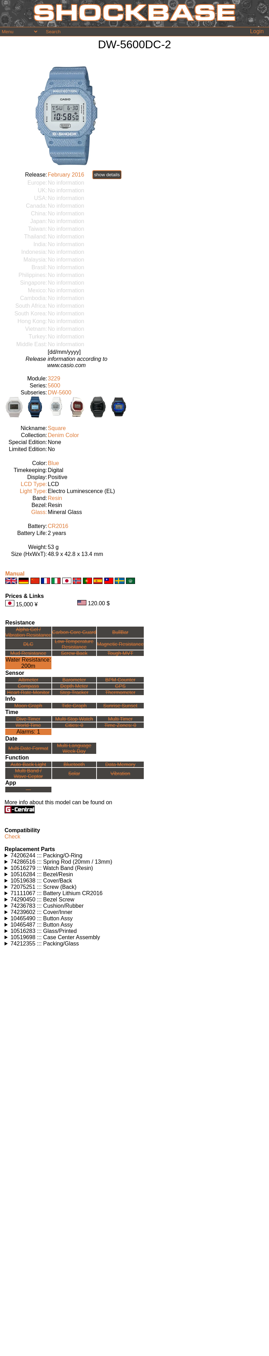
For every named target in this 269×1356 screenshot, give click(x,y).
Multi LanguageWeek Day (74, 748)
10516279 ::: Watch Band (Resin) (51, 868)
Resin (55, 498)
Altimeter (28, 680)
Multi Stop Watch (74, 719)
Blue (53, 463)
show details (107, 174)
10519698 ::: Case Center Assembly (55, 937)
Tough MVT (120, 653)
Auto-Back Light (28, 764)
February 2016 (66, 175)
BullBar (120, 632)
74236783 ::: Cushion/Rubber (47, 906)
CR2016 (58, 526)
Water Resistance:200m (28, 663)
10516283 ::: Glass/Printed (43, 931)
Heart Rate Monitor (28, 692)
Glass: (39, 512)
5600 (54, 385)
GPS (120, 686)
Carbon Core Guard (74, 632)
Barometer (74, 680)
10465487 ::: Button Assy (41, 925)
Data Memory (120, 764)
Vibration (120, 773)
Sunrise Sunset (120, 705)
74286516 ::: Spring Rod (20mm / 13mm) (61, 862)
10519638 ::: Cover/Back (41, 881)
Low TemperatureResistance (74, 644)
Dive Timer (28, 719)
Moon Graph (28, 705)
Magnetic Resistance (120, 644)
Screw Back (74, 653)
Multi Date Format (28, 748)
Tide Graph (74, 705)
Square (57, 428)
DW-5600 (59, 392)
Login (257, 31)
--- (28, 789)
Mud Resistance (28, 653)
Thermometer (120, 692)
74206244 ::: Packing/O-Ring (46, 855)
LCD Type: (34, 484)
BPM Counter (120, 680)
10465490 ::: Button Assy (41, 918)
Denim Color (63, 435)
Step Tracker (74, 692)
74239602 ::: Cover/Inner (41, 912)
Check (12, 837)
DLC (28, 644)
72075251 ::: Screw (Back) (43, 887)
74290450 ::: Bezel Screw (42, 899)
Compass (28, 686)
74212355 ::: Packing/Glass (44, 944)
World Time (28, 725)
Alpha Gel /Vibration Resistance (28, 632)
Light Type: (33, 491)
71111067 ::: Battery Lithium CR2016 (56, 893)
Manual (14, 574)
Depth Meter (74, 686)
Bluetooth (74, 764)
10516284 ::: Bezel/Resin (41, 874)
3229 (54, 378)
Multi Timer (120, 719)
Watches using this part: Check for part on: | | (134, 855)
